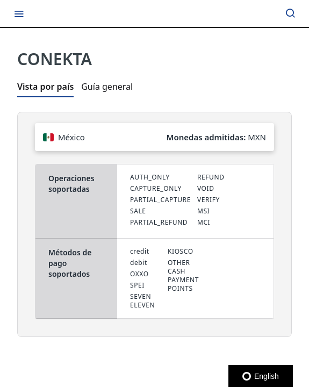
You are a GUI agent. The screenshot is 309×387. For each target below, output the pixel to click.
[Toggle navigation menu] (19, 13)
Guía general (107, 86)
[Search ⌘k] (290, 13)
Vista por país (45, 86)
